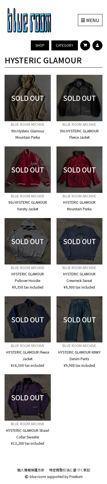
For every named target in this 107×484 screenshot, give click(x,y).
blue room (35, 476)
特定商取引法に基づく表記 (69, 469)
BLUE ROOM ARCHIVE (28, 124)
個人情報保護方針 (31, 469)
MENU (90, 20)
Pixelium (76, 476)
